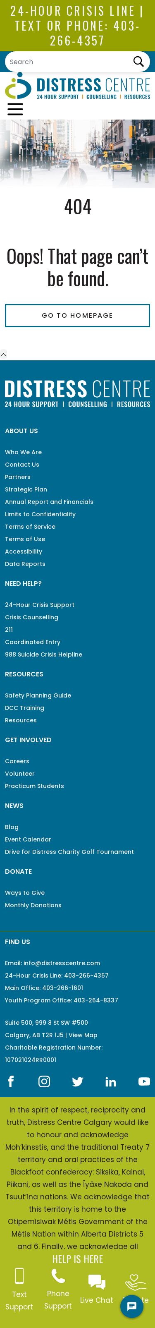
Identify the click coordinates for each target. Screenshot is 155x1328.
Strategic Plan (26, 489)
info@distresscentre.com (62, 963)
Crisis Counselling (31, 617)
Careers (17, 761)
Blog (12, 827)
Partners (18, 477)
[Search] (77, 61)
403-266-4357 (95, 33)
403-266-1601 (62, 988)
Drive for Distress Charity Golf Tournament (69, 852)
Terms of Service (30, 527)
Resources (21, 720)
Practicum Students (34, 786)
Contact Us (22, 464)
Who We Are (23, 452)
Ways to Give (25, 893)
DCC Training (24, 708)
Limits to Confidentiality (40, 514)
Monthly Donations (33, 905)
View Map (83, 1035)
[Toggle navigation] (15, 109)
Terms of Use (25, 539)
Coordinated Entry (32, 642)
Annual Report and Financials (49, 502)
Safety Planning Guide (38, 695)
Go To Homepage (78, 315)
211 (9, 630)
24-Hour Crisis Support (39, 605)
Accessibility (23, 551)
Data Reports (25, 564)
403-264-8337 (96, 1000)
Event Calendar (28, 839)
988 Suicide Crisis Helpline (43, 654)
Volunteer (20, 773)
